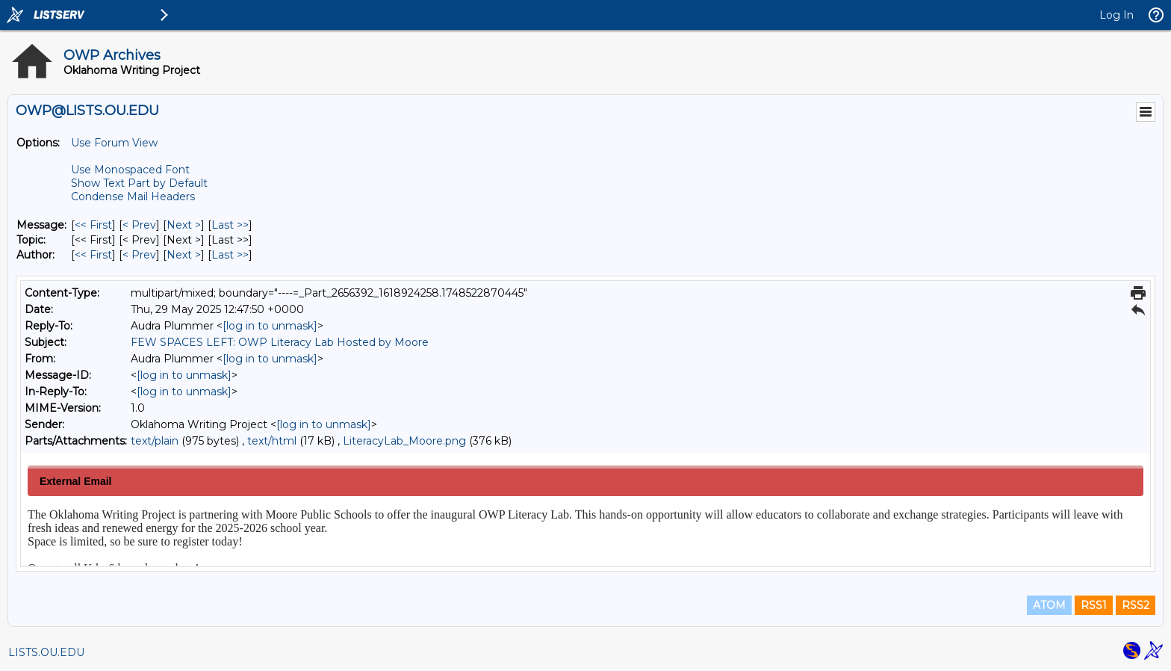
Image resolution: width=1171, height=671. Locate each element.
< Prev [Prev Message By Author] (139, 255)
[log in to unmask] (270, 326)
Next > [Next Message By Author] (184, 255)
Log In (1116, 15)
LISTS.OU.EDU (46, 652)
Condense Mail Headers (133, 196)
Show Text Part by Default (139, 183)
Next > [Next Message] (184, 225)
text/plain (154, 441)
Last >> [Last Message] (230, 225)
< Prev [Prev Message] (139, 225)
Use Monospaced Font (130, 169)
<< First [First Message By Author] (93, 255)
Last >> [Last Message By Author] (230, 255)
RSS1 (1094, 605)
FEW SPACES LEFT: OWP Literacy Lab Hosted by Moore (280, 342)
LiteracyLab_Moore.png (404, 441)
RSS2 (1135, 605)
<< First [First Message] (93, 225)
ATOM (1049, 605)
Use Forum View (114, 142)
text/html (271, 441)
